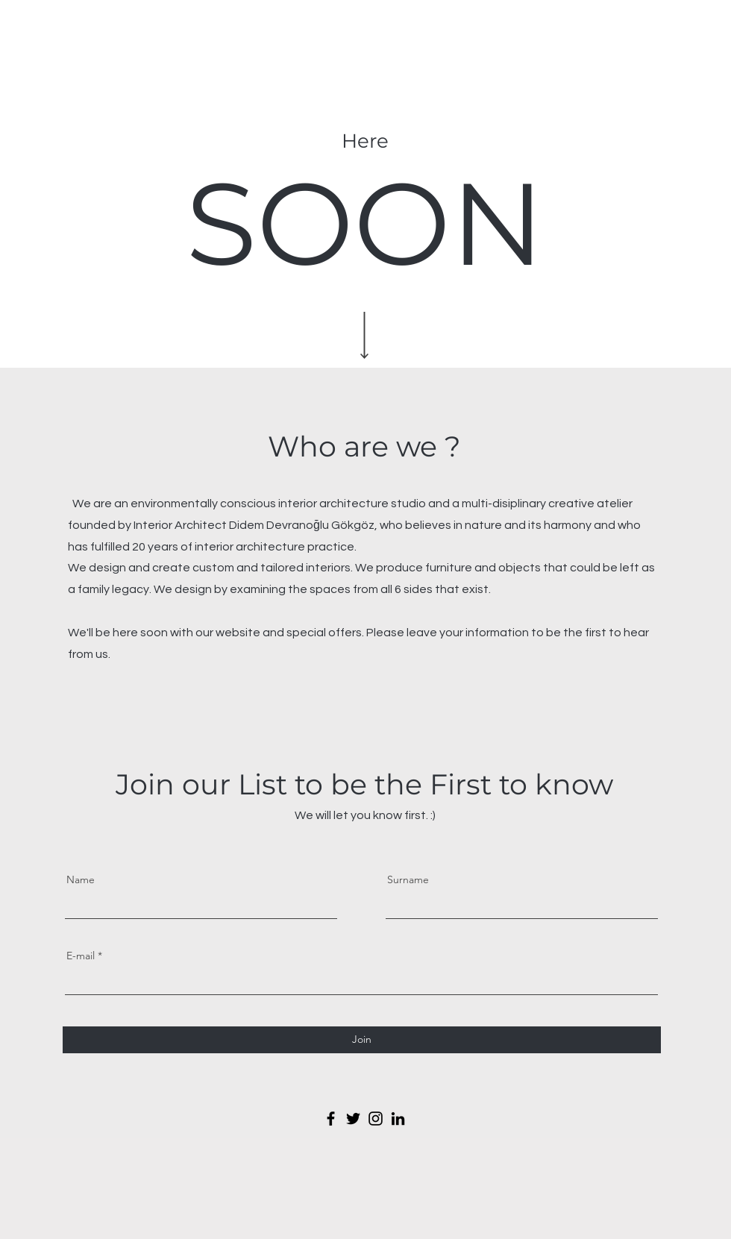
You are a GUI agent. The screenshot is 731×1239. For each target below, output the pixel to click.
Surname (408, 879)
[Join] (362, 1039)
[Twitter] (353, 1118)
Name (80, 879)
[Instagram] (375, 1118)
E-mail (80, 955)
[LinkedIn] (398, 1118)
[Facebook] (330, 1118)
